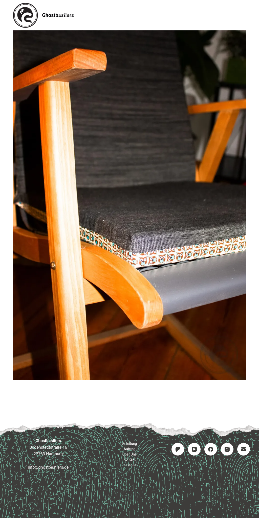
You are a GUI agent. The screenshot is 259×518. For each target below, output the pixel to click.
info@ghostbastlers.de (48, 467)
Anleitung (97, 15)
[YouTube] (194, 449)
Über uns (129, 454)
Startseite (64, 15)
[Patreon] (177, 449)
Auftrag (129, 15)
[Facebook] (210, 449)
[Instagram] (227, 449)
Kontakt (160, 15)
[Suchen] (244, 15)
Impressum (193, 15)
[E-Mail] (243, 449)
